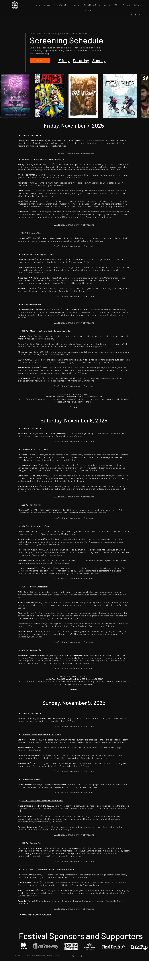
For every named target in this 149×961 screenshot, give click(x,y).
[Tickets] (40, 60)
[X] (139, 14)
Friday (64, 60)
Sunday (99, 60)
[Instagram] (131, 14)
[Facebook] (135, 14)
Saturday (81, 60)
